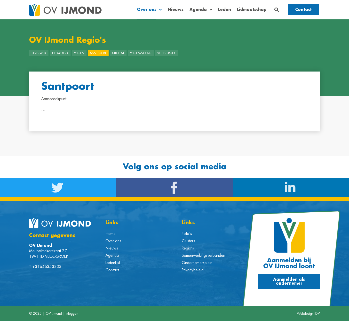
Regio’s (188, 248)
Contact (112, 270)
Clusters (188, 241)
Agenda (201, 9)
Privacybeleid (193, 270)
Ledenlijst (112, 263)
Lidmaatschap (252, 10)
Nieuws (175, 10)
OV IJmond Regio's (67, 40)
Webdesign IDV (308, 313)
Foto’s (187, 234)
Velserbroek (166, 53)
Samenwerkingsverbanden (203, 255)
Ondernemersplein (197, 263)
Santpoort (98, 53)
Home (110, 234)
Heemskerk (60, 53)
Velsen (79, 53)
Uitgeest (118, 53)
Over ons (149, 9)
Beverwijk (39, 53)
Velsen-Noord (140, 53)
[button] (277, 10)
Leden (224, 10)
